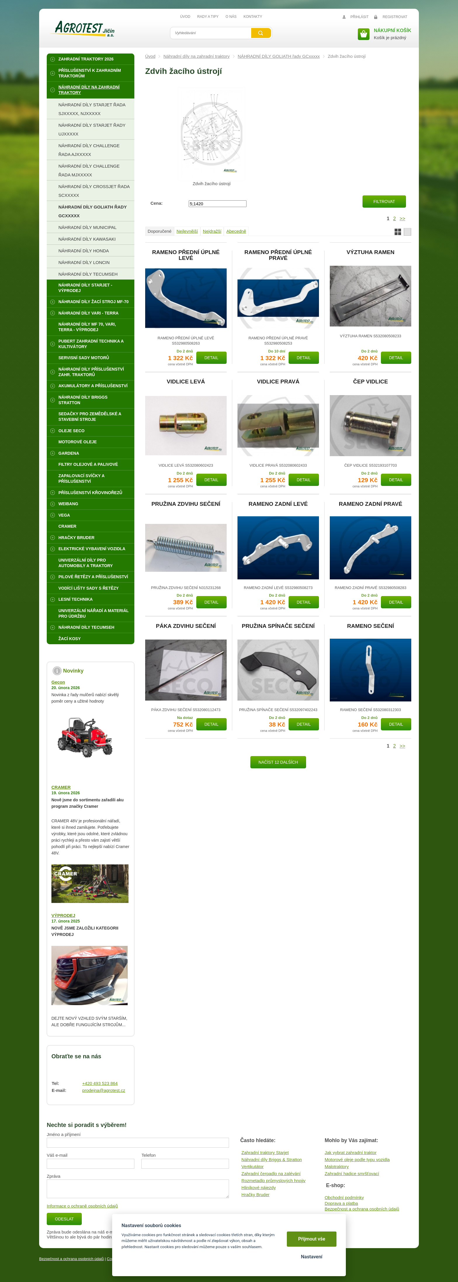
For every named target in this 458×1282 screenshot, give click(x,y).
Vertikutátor (253, 1166)
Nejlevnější (187, 231)
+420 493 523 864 (100, 1083)
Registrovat (395, 17)
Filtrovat (384, 201)
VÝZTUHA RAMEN (371, 252)
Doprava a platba (341, 1203)
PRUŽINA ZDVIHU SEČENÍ (185, 504)
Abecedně (236, 231)
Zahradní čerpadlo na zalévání (271, 1173)
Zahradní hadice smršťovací (352, 1173)
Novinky (73, 671)
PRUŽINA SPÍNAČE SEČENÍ (278, 626)
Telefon (148, 1155)
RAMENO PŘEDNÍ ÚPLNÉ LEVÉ (186, 255)
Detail (211, 357)
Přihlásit (360, 17)
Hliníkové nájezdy (259, 1187)
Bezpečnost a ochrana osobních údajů (362, 1208)
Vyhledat (261, 33)
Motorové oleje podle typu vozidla (357, 1159)
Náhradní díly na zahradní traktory (197, 56)
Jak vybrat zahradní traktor (351, 1152)
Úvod (150, 56)
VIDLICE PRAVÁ (278, 382)
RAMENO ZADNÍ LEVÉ (278, 504)
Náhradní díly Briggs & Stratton (272, 1159)
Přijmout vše (311, 1239)
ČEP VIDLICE (370, 382)
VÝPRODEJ (63, 915)
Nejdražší (212, 231)
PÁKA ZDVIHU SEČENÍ (186, 626)
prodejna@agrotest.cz (103, 1090)
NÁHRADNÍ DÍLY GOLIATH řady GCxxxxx (279, 56)
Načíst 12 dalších (278, 762)
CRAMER (61, 787)
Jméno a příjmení (64, 1134)
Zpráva (53, 1176)
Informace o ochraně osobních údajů (82, 1205)
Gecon (58, 682)
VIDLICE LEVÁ (186, 382)
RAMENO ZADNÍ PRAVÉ (370, 504)
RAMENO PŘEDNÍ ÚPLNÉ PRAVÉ (278, 255)
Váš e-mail (57, 1155)
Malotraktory (337, 1166)
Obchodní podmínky (344, 1197)
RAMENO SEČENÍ (370, 626)
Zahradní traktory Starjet (265, 1152)
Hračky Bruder (256, 1194)
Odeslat (64, 1219)
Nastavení (311, 1257)
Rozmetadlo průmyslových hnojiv (274, 1180)
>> (402, 218)
